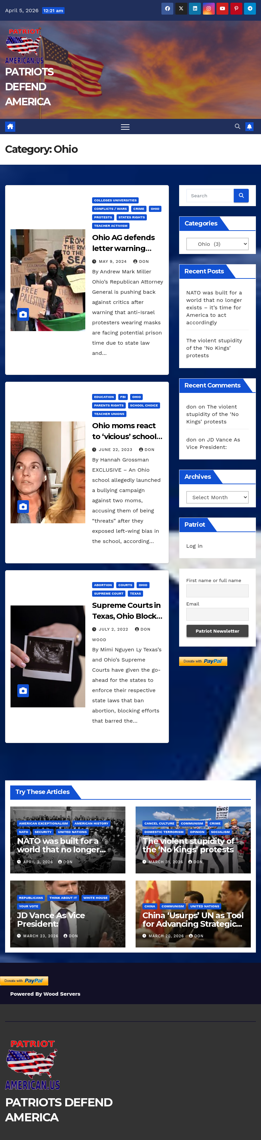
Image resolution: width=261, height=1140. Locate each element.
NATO (23, 832)
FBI (123, 397)
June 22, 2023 (116, 449)
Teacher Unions (109, 414)
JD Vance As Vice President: (51, 919)
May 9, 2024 (113, 261)
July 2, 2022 (114, 629)
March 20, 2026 (167, 936)
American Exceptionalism (43, 824)
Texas (135, 593)
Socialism (220, 832)
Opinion (197, 832)
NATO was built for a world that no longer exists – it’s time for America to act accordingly (214, 307)
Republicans (31, 898)
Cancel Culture (159, 824)
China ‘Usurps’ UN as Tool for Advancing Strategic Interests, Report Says (193, 923)
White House (96, 898)
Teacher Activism (110, 226)
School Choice (144, 405)
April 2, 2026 (39, 862)
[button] (237, 126)
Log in (194, 546)
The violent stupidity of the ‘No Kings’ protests (214, 348)
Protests (103, 217)
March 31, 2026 (167, 862)
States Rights (132, 217)
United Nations (72, 832)
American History (91, 824)
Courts (125, 585)
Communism (192, 824)
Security (43, 832)
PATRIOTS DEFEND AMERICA (29, 87)
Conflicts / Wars (110, 209)
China (149, 906)
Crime (138, 209)
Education (104, 397)
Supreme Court (108, 593)
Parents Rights (109, 405)
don (141, 261)
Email (192, 604)
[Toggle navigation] (125, 126)
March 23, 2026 (41, 936)
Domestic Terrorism (164, 832)
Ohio (155, 209)
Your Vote (28, 906)
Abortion (103, 585)
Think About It (63, 898)
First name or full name (213, 580)
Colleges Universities (115, 200)
